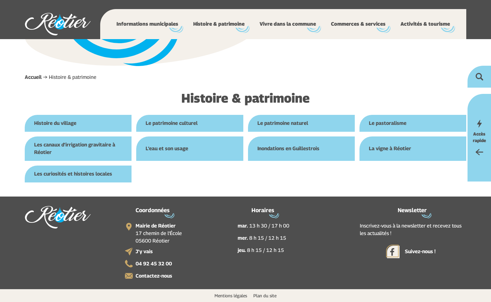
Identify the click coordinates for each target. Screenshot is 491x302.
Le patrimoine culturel (172, 123)
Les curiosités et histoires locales (73, 174)
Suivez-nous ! (420, 251)
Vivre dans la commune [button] (288, 24)
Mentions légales (230, 295)
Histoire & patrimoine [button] (219, 24)
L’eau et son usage (167, 148)
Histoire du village (55, 123)
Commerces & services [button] (358, 24)
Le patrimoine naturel (282, 123)
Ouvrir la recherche (479, 77)
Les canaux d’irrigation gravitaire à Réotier (74, 148)
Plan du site (265, 295)
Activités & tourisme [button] (425, 24)
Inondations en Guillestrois (288, 148)
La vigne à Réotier (390, 148)
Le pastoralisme (387, 123)
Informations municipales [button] (147, 24)
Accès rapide (479, 137)
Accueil (33, 77)
